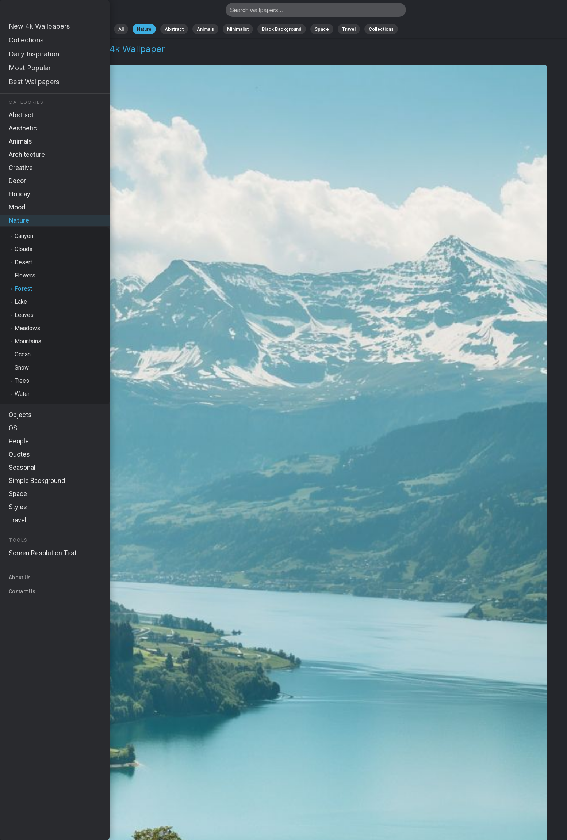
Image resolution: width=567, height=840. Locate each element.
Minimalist (238, 29)
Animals (205, 29)
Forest (54, 57)
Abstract (174, 29)
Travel (349, 29)
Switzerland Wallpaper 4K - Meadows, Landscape (43, 12)
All (121, 29)
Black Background (282, 29)
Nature (144, 29)
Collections (381, 29)
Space (322, 29)
